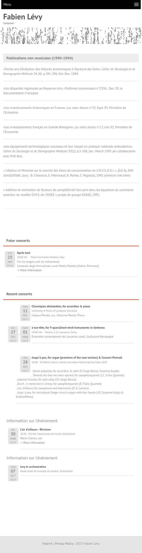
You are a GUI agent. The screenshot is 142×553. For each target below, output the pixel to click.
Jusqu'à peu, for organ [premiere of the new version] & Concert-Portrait (77, 357)
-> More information (29, 270)
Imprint (47, 544)
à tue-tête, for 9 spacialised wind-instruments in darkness (68, 327)
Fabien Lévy (22, 16)
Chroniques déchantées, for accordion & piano (61, 306)
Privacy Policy (64, 544)
